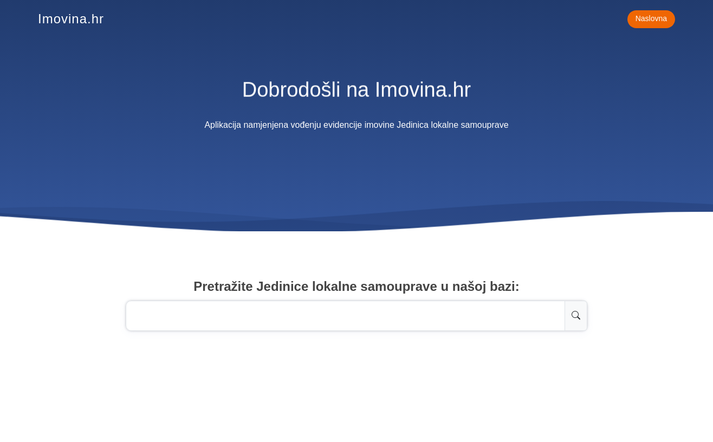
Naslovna (651, 18)
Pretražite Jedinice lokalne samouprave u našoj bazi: (356, 286)
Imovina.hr (71, 18)
